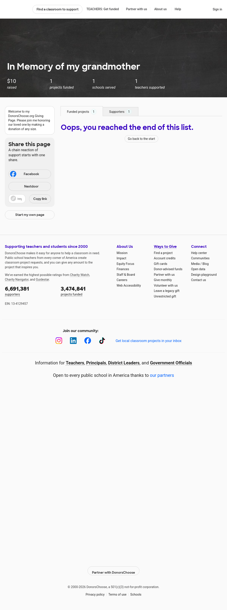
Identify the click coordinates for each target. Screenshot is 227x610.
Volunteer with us (166, 285)
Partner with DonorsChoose (113, 568)
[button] (29, 198)
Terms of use (117, 592)
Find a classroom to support (57, 9)
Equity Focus (125, 264)
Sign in (217, 9)
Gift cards (160, 264)
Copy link (40, 199)
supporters (30, 290)
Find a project (163, 253)
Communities (200, 258)
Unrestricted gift (165, 296)
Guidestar (42, 279)
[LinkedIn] (73, 340)
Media (195, 264)
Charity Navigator (17, 279)
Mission (122, 253)
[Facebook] (87, 340)
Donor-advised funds (168, 269)
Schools (135, 592)
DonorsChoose (17, 9)
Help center (199, 253)
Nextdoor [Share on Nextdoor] (24, 186)
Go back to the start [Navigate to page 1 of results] (141, 139)
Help (178, 9)
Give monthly (163, 280)
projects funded (85, 290)
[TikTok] (102, 340)
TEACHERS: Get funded (102, 9)
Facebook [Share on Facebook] (24, 174)
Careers (122, 280)
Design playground (204, 274)
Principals (96, 363)
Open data (198, 269)
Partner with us (136, 9)
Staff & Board (126, 274)
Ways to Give (165, 246)
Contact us (198, 280)
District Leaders (124, 363)
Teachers (75, 363)
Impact (121, 258)
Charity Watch (79, 275)
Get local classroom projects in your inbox (148, 341)
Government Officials (171, 363)
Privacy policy (95, 592)
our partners (162, 375)
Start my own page (29, 215)
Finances (123, 269)
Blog (205, 264)
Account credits (165, 258)
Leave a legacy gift (167, 291)
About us (160, 9)
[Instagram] (59, 340)
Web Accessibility (129, 285)
